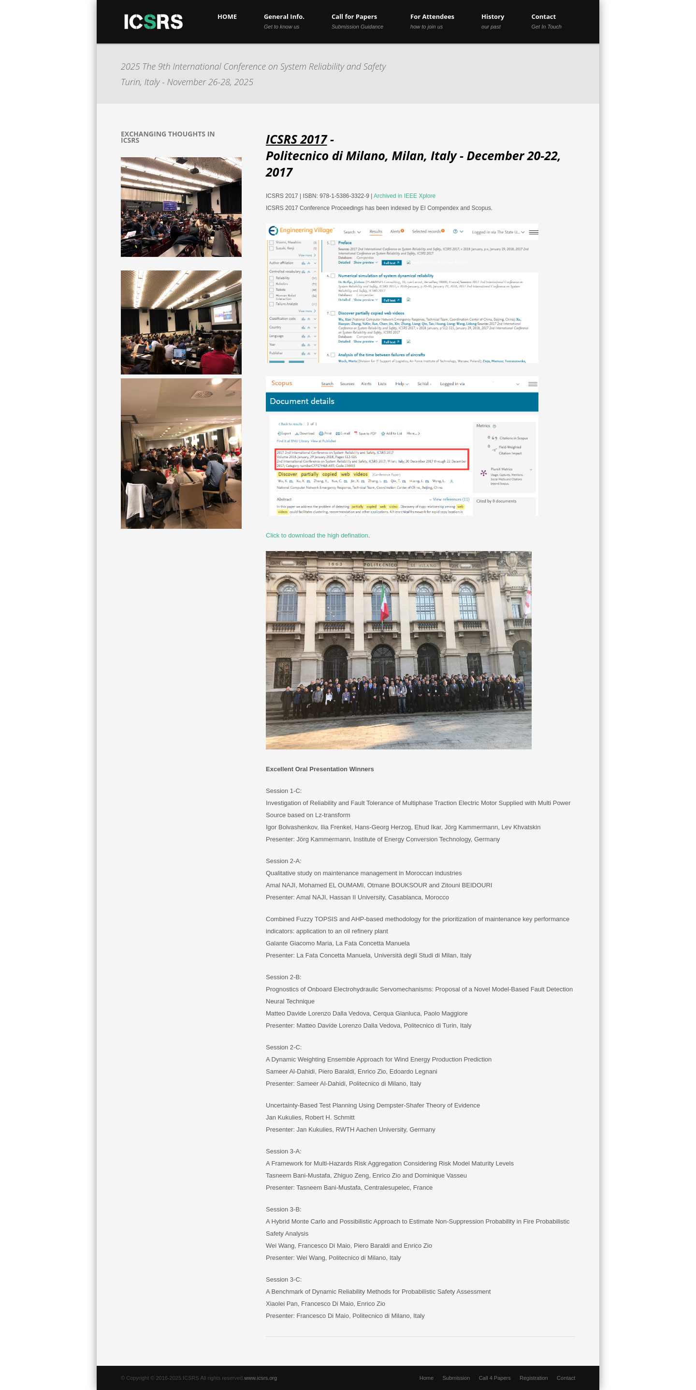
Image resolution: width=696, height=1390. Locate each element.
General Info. (284, 21)
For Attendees (432, 21)
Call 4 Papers (495, 1378)
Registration (534, 1378)
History (492, 21)
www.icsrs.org (260, 1378)
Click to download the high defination (317, 535)
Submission (456, 1378)
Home (427, 1378)
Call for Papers (357, 21)
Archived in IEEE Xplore (404, 196)
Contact (546, 21)
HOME (227, 16)
